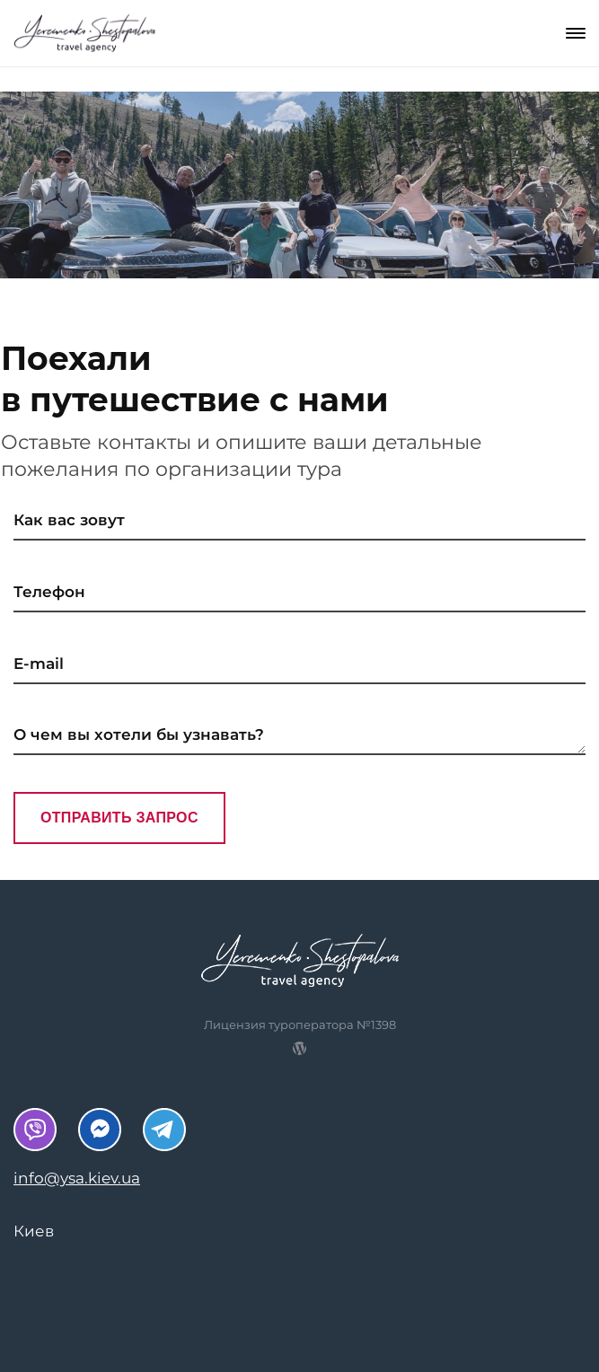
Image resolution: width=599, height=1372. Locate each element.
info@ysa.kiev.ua (76, 1178)
